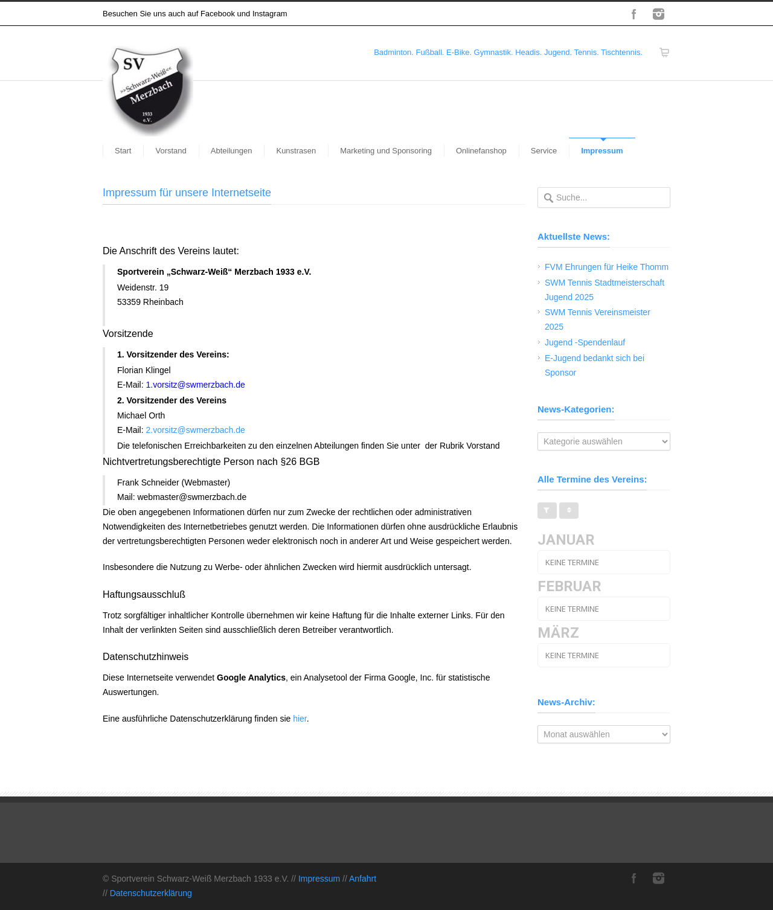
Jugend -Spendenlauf (585, 342)
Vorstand (170, 150)
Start (123, 150)
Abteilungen (231, 150)
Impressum (602, 150)
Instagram (658, 14)
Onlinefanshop (481, 150)
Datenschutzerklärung (151, 893)
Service (544, 150)
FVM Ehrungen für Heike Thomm (607, 267)
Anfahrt (362, 878)
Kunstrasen (296, 150)
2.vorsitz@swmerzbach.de (195, 430)
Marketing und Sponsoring (386, 150)
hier (300, 718)
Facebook (634, 14)
